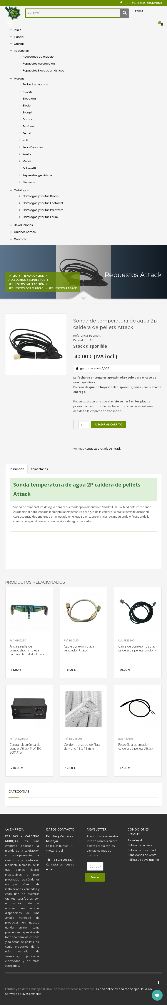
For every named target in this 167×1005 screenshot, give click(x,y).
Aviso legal (135, 840)
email (49, 869)
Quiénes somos (25, 232)
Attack (27, 92)
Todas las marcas (35, 84)
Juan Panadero (33, 147)
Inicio (17, 30)
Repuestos (21, 51)
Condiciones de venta (142, 855)
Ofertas (19, 44)
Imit (25, 140)
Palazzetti (29, 168)
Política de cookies (140, 845)
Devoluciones (23, 225)
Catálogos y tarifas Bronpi (41, 196)
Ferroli (27, 133)
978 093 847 (154, 3)
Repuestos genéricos (37, 175)
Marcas (19, 78)
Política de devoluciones (144, 860)
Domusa (29, 119)
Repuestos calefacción (39, 63)
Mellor (27, 161)
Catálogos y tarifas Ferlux (40, 217)
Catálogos (21, 190)
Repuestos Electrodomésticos (43, 70)
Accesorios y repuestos (26, 280)
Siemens (29, 182)
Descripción (16, 469)
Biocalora (29, 98)
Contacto (20, 239)
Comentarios (39, 469)
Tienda (18, 37)
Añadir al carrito (108, 424)
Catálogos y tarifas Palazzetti (43, 210)
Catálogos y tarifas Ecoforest (43, 203)
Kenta (27, 154)
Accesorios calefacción (39, 57)
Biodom (28, 105)
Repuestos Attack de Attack (103, 448)
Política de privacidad (142, 850)
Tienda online (33, 275)
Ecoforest (29, 126)
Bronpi (27, 112)
